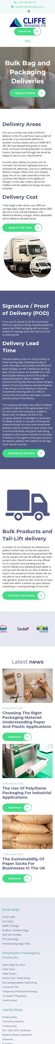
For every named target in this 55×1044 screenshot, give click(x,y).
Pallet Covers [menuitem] (9, 973)
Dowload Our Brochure (26, 453)
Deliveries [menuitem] (7, 1039)
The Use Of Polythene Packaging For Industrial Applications (26, 793)
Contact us (29, 31)
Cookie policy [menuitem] (9, 1026)
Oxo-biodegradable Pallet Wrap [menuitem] (19, 982)
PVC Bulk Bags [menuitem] (10, 939)
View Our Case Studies (26, 595)
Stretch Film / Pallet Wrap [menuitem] (16, 978)
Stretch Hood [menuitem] (9, 1000)
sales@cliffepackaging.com (29, 6)
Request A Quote (30, 93)
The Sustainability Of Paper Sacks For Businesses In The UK (23, 863)
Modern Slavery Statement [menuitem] (17, 1034)
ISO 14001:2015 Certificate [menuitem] (16, 1030)
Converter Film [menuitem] (10, 987)
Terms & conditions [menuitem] (13, 1021)
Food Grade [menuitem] (8, 916)
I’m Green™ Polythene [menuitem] (14, 996)
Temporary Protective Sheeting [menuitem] (19, 991)
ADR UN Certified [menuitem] (11, 934)
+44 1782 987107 (27, 2)
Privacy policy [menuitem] (9, 1017)
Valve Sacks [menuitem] (8, 969)
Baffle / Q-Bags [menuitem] (10, 925)
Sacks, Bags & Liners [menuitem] (13, 964)
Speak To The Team (25, 227)
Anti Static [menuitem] (7, 921)
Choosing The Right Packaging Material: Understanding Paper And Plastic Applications (26, 720)
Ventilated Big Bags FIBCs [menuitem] (16, 943)
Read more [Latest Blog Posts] (19, 737)
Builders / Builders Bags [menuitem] (15, 930)
